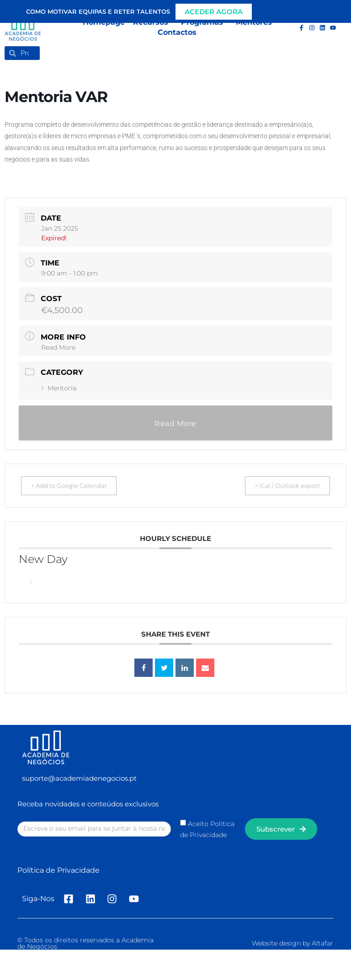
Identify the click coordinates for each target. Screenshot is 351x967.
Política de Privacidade (58, 870)
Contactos (177, 32)
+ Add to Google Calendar (75, 485)
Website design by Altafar (292, 943)
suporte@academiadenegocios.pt (79, 778)
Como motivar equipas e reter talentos (98, 11)
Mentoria (58, 388)
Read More (58, 347)
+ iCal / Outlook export (281, 485)
